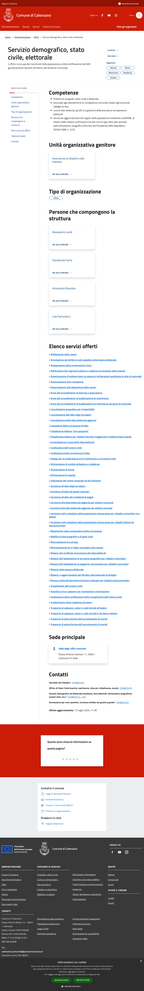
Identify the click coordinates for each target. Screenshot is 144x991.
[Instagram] (114, 15)
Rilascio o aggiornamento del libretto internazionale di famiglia (83, 575)
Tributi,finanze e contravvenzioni (88, 884)
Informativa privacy (82, 923)
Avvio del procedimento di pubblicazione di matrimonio (80, 398)
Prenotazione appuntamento (50, 918)
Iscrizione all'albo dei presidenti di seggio (72, 497)
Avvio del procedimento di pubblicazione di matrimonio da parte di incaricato (91, 404)
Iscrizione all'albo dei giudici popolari (70, 491)
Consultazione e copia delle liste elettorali (72, 442)
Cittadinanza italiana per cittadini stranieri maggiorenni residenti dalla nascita (91, 437)
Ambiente (77, 889)
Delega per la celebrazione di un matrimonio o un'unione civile (83, 459)
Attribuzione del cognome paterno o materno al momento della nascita (88, 371)
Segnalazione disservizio (48, 923)
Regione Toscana (9, 3)
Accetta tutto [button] (61, 980)
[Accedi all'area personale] (128, 3)
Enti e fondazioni (9, 889)
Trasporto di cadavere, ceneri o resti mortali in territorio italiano (84, 613)
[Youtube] (108, 15)
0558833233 (122, 702)
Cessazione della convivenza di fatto (69, 426)
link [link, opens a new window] (98, 974)
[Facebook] (101, 15)
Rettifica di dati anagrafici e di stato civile (72, 536)
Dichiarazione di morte (62, 469)
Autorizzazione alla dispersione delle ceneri (73, 387)
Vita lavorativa (44, 884)
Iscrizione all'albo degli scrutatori (68, 486)
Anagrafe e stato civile (47, 874)
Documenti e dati (10, 904)
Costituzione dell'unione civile (66, 448)
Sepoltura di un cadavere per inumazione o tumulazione (80, 591)
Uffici (36, 37)
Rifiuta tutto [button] (83, 980)
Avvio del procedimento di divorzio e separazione (76, 393)
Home (7, 37)
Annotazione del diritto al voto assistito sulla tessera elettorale (83, 360)
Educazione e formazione (84, 874)
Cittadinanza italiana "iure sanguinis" (70, 431)
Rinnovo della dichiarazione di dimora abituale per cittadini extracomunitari (90, 580)
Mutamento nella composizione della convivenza (76, 531)
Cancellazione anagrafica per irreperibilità (72, 409)
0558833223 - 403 (77, 697)
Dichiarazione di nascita (63, 475)
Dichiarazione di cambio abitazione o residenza (75, 464)
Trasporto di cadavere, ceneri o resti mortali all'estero (79, 608)
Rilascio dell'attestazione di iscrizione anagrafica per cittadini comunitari (88, 558)
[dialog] (72, 974)
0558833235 (126, 688)
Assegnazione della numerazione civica (71, 365)
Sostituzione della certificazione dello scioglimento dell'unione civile (86, 597)
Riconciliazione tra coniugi (64, 542)
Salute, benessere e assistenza (87, 894)
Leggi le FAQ (43, 928)
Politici (5, 894)
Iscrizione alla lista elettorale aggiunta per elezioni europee (81, 508)
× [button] (141, 961)
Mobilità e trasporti (46, 894)
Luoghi (111, 898)
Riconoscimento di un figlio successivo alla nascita (77, 547)
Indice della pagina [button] (19, 88)
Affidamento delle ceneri (64, 354)
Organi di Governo (10, 874)
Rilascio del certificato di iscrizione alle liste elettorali (78, 553)
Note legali (78, 928)
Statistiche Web (80, 938)
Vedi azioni (113, 56)
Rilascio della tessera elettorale (67, 569)
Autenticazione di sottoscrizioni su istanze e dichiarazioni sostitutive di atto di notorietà (96, 376)
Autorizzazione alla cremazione (67, 382)
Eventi (111, 903)
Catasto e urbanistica (47, 889)
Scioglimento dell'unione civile (67, 586)
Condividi (113, 50)
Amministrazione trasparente (86, 918)
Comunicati (113, 879)
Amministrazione (22, 37)
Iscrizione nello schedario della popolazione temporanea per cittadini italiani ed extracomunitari (91, 523)
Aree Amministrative (11, 879)
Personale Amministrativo (14, 899)
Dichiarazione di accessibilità (86, 933)
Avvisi (111, 884)
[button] (72, 986)
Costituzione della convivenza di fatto (70, 453)
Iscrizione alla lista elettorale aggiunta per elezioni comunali (82, 502)
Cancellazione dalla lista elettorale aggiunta (73, 420)
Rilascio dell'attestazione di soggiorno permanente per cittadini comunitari (90, 564)
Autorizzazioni (79, 899)
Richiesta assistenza (46, 933)
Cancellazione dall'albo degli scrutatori (71, 415)
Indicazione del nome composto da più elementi (76, 480)
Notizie (111, 874)
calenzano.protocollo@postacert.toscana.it (22, 951)
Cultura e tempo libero (47, 879)
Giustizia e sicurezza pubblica (86, 879)
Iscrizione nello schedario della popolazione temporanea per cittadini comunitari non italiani (94, 515)
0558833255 (78, 682)
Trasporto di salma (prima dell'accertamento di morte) (79, 619)
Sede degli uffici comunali (72, 648)
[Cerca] (139, 15)
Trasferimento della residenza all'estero (71, 602)
